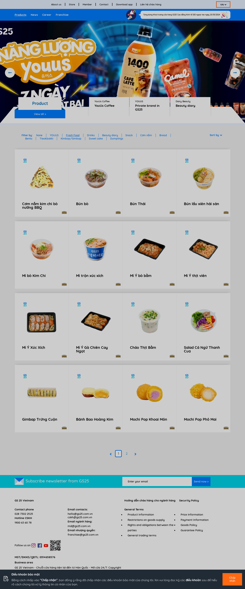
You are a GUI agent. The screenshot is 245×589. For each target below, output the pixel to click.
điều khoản (193, 580)
